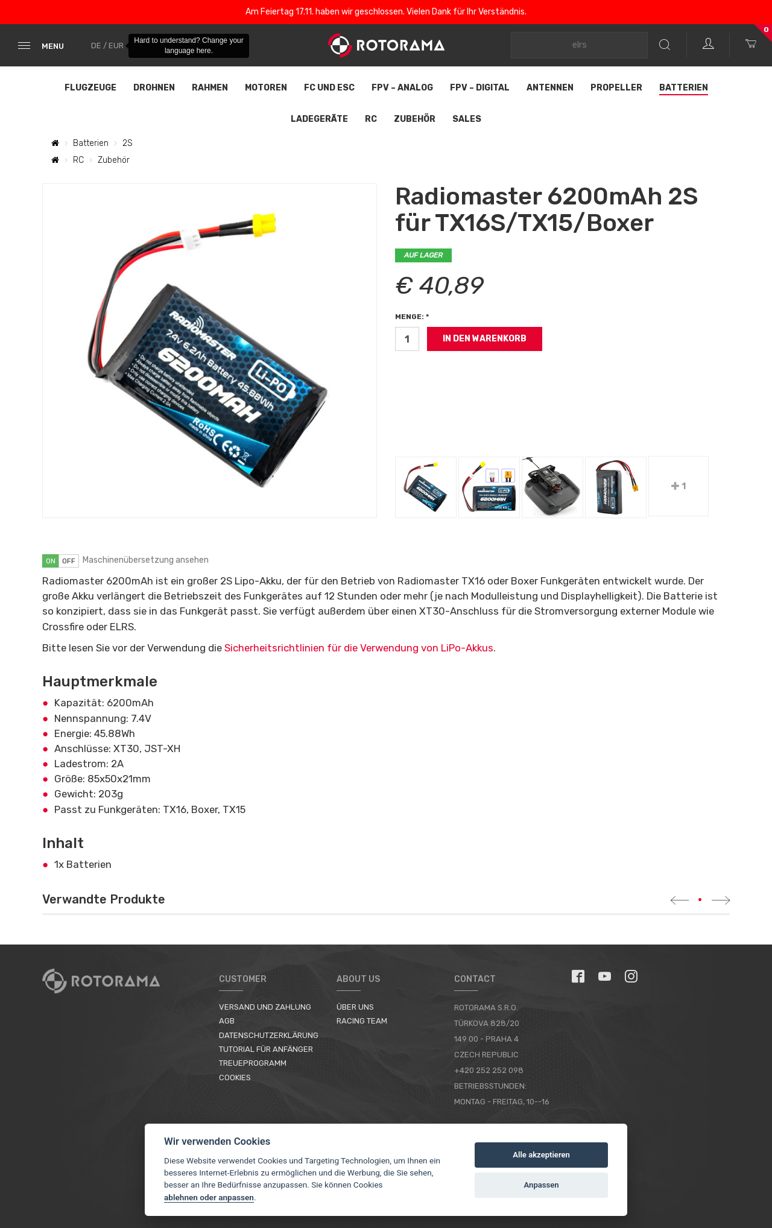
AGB (227, 1020)
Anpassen (541, 1184)
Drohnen (154, 88)
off (68, 561)
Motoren (266, 88)
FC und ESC (329, 88)
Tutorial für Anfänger (266, 1049)
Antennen (550, 88)
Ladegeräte (319, 119)
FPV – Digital (480, 88)
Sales (466, 119)
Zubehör (414, 119)
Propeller (616, 88)
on (50, 561)
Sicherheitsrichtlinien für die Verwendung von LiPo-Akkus (358, 648)
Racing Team (362, 1020)
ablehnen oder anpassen (209, 1197)
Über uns (355, 1006)
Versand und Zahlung (265, 1006)
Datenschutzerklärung (268, 1035)
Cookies (235, 1077)
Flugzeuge (90, 88)
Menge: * (412, 316)
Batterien (683, 88)
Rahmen (210, 88)
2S (127, 143)
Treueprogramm (252, 1063)
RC (371, 119)
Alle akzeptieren (541, 1154)
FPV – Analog (402, 88)
